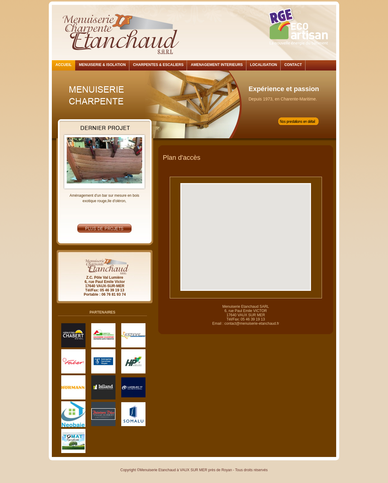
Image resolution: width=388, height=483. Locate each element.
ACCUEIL (63, 65)
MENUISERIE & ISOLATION (102, 65)
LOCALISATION (263, 65)
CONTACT (293, 65)
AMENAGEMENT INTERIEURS (216, 65)
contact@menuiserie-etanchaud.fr (251, 323)
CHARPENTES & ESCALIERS (158, 65)
